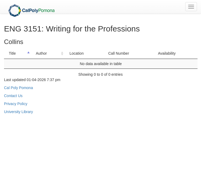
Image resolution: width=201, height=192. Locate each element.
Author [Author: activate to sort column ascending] (41, 53)
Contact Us (13, 96)
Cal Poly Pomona (18, 88)
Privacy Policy (15, 104)
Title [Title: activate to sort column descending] (12, 53)
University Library (18, 112)
